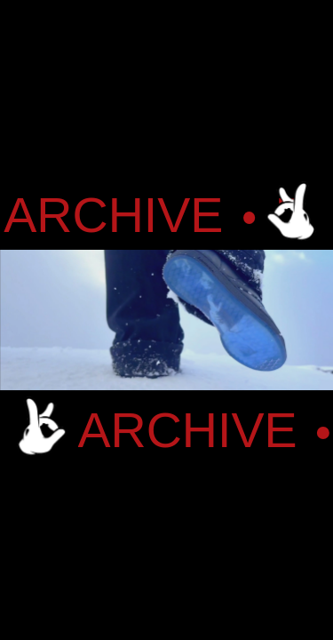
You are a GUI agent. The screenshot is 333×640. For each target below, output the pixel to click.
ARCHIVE (119, 216)
